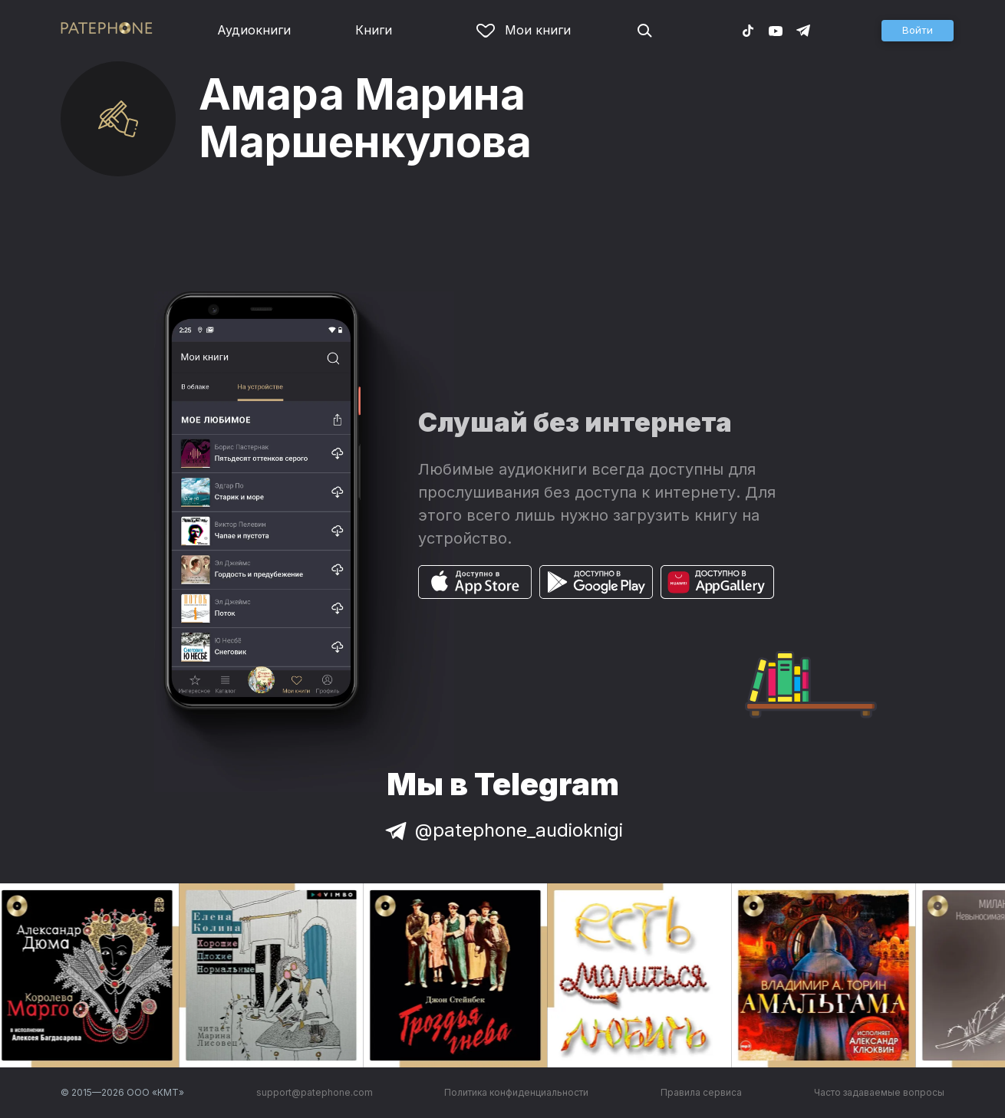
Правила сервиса (701, 1092)
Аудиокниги (254, 30)
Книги (373, 30)
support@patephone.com (314, 1092)
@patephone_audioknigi (502, 830)
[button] (917, 30)
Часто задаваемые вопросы (879, 1092)
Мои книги (523, 30)
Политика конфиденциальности (516, 1092)
